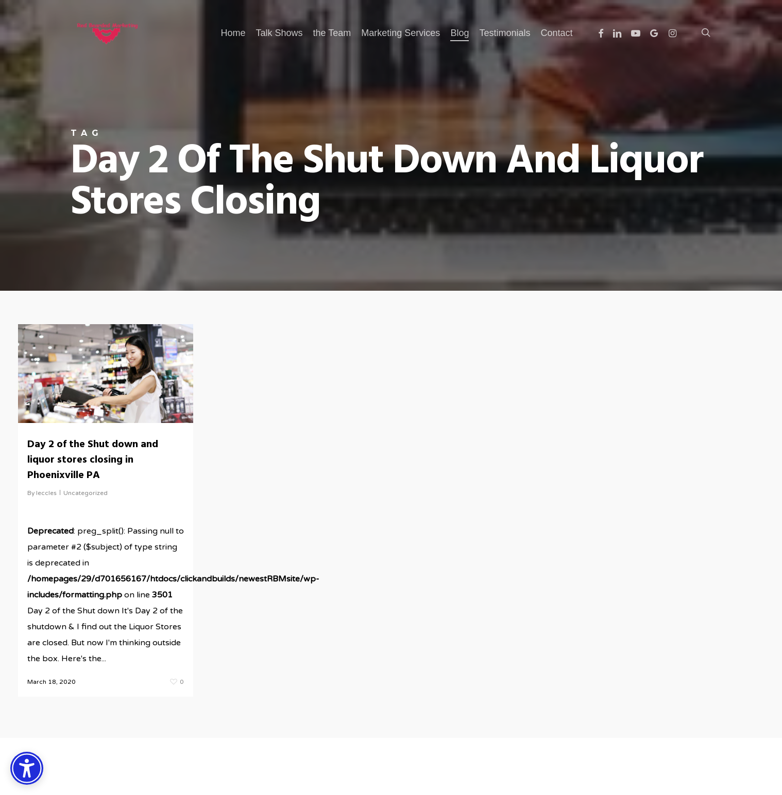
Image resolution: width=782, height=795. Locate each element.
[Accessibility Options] (26, 768)
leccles (46, 493)
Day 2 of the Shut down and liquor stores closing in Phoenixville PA (92, 460)
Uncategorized (85, 493)
